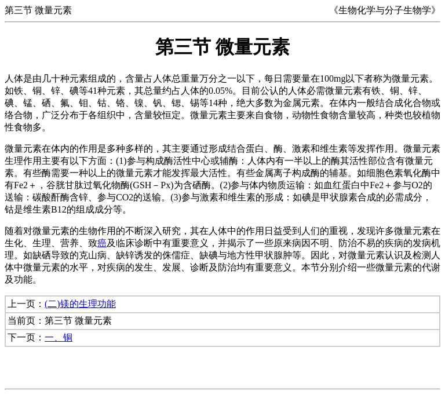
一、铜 (58, 337)
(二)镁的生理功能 (80, 304)
